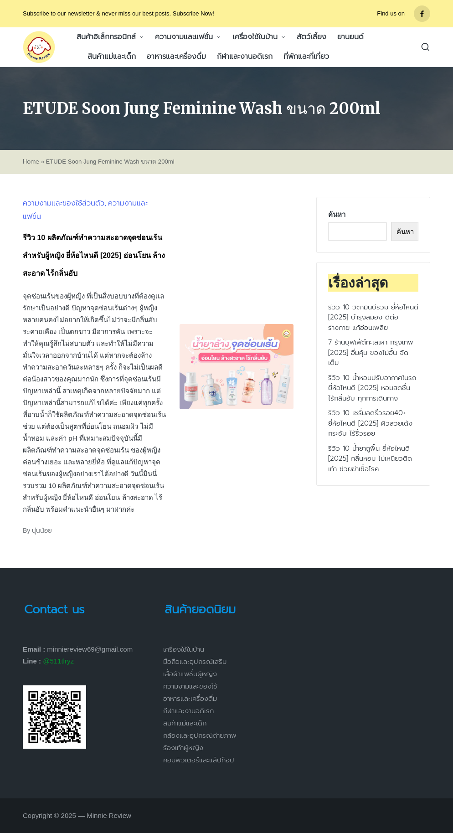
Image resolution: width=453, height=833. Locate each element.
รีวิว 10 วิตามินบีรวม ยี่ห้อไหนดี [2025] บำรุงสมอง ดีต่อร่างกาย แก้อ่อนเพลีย (373, 317)
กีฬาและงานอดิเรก (188, 711)
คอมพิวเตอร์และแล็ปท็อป (198, 760)
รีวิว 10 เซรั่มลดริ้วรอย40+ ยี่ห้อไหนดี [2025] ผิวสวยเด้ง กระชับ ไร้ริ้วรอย (370, 423)
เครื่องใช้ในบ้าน (183, 649)
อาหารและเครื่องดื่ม (190, 699)
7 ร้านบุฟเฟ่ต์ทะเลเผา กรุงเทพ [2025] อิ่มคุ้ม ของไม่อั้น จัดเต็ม (370, 352)
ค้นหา (336, 214)
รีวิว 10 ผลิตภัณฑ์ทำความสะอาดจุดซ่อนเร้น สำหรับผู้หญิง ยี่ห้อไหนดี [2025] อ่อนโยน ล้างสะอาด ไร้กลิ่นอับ (94, 255)
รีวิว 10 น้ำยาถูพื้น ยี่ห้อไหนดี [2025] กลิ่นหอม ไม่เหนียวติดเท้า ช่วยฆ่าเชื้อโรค (370, 458)
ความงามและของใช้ (190, 686)
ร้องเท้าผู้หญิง (183, 748)
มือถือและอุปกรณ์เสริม (194, 662)
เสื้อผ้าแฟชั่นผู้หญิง (190, 674)
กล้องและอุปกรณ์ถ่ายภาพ (200, 735)
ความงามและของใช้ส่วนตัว (63, 203)
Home (31, 161)
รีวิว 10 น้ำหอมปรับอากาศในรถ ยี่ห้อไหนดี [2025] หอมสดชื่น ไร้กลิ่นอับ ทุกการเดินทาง (372, 388)
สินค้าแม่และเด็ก (184, 723)
